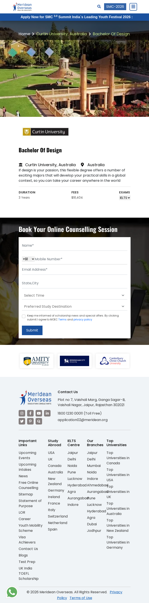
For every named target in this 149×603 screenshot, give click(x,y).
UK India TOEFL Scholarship (29, 573)
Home (24, 34)
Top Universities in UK (117, 491)
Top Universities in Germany (117, 542)
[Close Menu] (133, 6)
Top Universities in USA (117, 474)
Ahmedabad (97, 485)
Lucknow (74, 478)
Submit (32, 330)
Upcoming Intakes (27, 467)
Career (25, 518)
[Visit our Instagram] (22, 413)
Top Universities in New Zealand (117, 525)
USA (51, 452)
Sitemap (26, 494)
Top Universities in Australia (117, 508)
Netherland (57, 522)
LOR (22, 512)
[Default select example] (74, 295)
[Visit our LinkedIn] (47, 413)
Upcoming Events (27, 455)
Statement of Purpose (30, 503)
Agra (71, 491)
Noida (72, 465)
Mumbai (94, 465)
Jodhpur (94, 530)
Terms (62, 319)
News (23, 476)
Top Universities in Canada (117, 458)
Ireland (54, 496)
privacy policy (83, 319)
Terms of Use (81, 597)
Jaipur (72, 452)
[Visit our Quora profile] (39, 421)
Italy (51, 509)
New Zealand (55, 481)
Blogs (23, 555)
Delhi (71, 459)
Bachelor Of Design (111, 34)
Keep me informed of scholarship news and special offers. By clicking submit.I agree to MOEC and (73, 317)
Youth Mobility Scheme (31, 528)
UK (50, 459)
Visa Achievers (27, 540)
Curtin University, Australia (61, 34)
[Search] (99, 6)
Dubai (92, 524)
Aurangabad (78, 498)
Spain (52, 529)
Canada (54, 465)
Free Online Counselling (28, 485)
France (54, 503)
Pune (71, 472)
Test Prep (27, 561)
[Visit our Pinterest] (30, 421)
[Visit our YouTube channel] (39, 413)
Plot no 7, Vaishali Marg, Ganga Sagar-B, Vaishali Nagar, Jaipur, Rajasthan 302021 (91, 402)
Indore (73, 504)
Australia (55, 472)
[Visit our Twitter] (22, 421)
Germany (56, 490)
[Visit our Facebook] (30, 413)
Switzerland (58, 516)
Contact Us (28, 548)
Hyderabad (77, 485)
